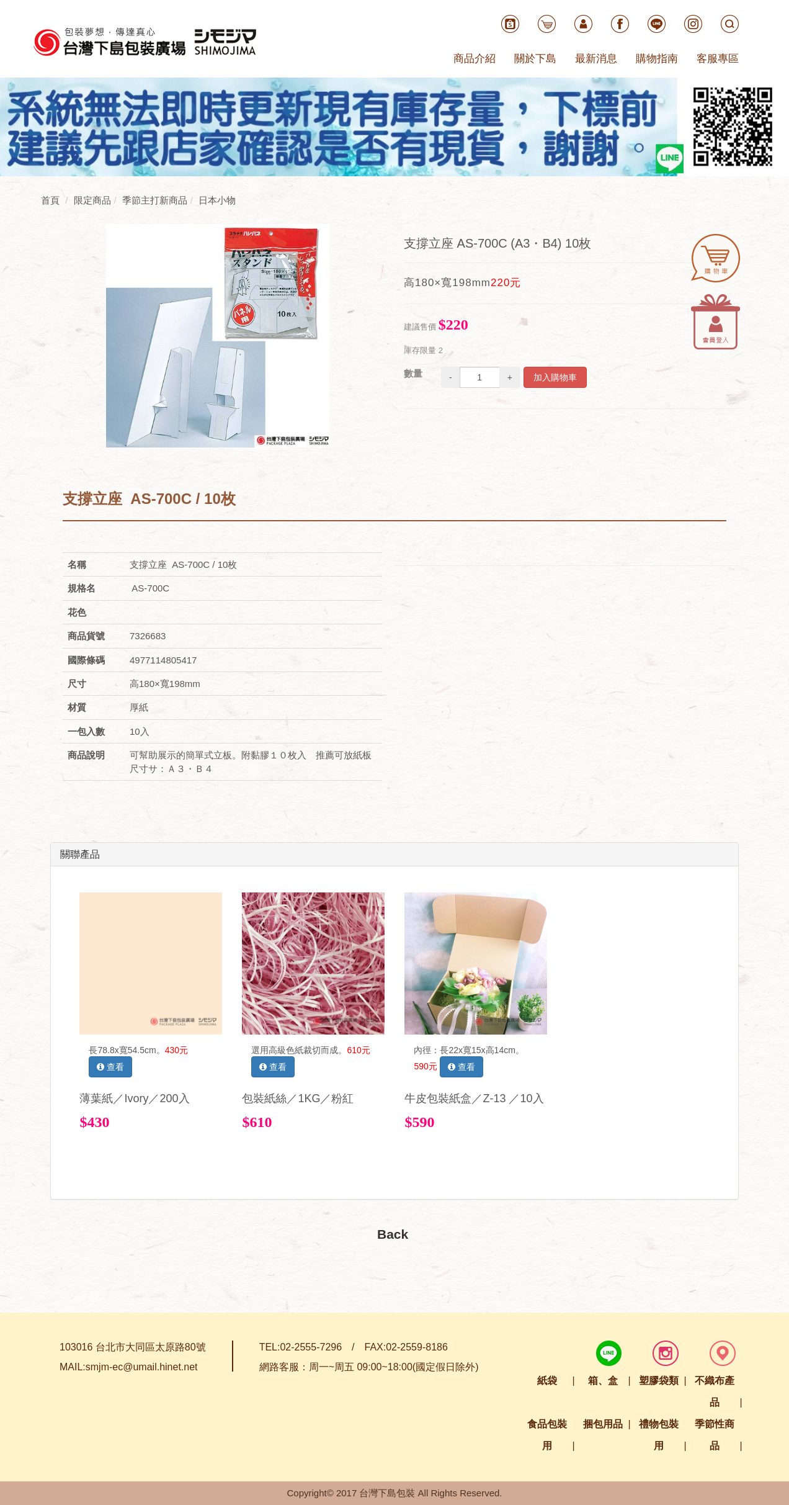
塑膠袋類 (659, 1380)
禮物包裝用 (659, 1435)
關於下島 (535, 59)
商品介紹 (474, 59)
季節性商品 (714, 1435)
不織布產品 (714, 1391)
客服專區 (718, 59)
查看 (110, 1067)
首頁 (50, 200)
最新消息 (596, 59)
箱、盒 (603, 1380)
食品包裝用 (547, 1435)
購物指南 (657, 59)
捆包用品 (603, 1424)
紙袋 (547, 1380)
